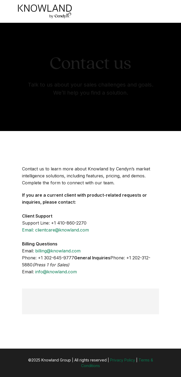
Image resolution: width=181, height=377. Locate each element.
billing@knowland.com (58, 250)
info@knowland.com (56, 271)
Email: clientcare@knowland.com (55, 230)
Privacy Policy (122, 360)
